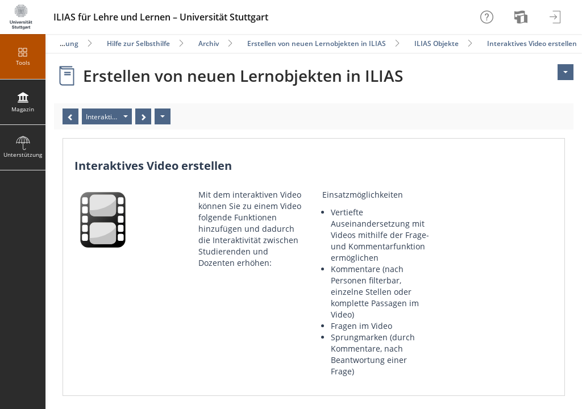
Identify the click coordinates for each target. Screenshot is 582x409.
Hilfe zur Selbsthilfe (138, 43)
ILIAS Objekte (436, 43)
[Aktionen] (163, 116)
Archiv (208, 43)
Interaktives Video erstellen (532, 43)
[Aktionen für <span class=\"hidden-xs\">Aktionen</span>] (565, 72)
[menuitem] (522, 17)
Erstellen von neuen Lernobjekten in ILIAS (316, 43)
